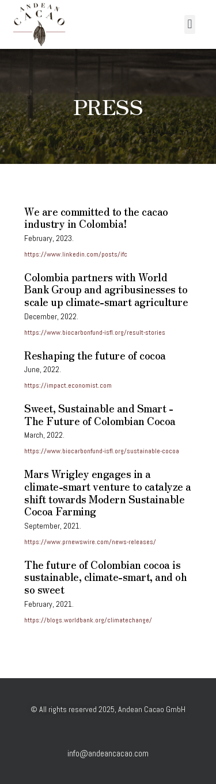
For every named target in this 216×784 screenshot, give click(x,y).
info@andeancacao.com (108, 753)
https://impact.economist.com (68, 385)
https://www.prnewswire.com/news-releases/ (90, 541)
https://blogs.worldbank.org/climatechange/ (88, 620)
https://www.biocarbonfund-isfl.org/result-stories (94, 332)
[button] (189, 24)
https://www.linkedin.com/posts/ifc (75, 254)
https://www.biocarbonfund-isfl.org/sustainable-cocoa (101, 451)
